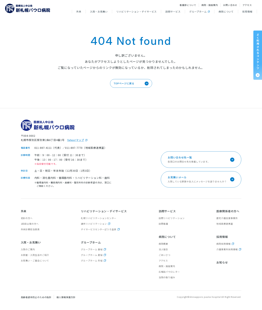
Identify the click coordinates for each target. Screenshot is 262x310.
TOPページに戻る (124, 83)
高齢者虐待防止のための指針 (36, 297)
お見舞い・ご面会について (35, 260)
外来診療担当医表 (30, 229)
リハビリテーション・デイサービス (136, 11)
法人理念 (163, 249)
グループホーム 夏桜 (92, 255)
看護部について (188, 5)
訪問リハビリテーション (172, 218)
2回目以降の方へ (30, 223)
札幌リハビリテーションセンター (98, 218)
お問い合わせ (230, 5)
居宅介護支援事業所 (227, 218)
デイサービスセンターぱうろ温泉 (98, 229)
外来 (78, 11)
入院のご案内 (28, 249)
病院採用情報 (223, 243)
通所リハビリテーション (94, 223)
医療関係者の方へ (227, 211)
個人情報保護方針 (65, 297)
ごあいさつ (165, 255)
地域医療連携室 (224, 223)
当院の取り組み (167, 277)
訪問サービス (172, 11)
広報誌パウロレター (169, 271)
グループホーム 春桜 (92, 249)
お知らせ (222, 262)
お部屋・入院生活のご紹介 (35, 255)
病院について (226, 11)
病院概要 (163, 243)
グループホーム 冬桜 (92, 260)
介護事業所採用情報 (227, 249)
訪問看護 (163, 223)
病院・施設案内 (209, 5)
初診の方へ (27, 218)
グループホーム (198, 11)
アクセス (247, 5)
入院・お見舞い (99, 11)
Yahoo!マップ (75, 140)
